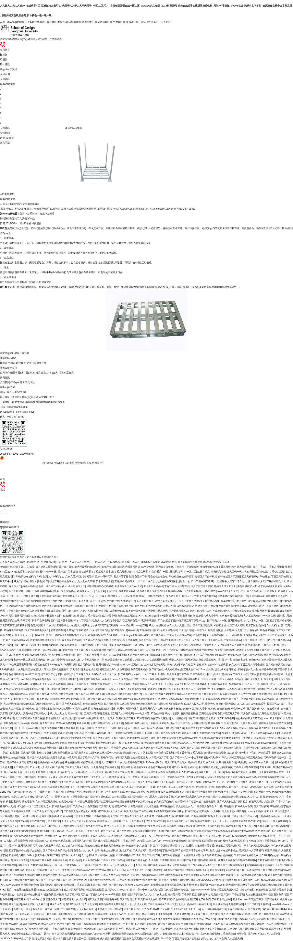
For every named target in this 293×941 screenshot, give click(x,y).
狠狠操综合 (262, 889)
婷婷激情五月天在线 (277, 596)
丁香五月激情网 (58, 928)
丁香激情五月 (189, 894)
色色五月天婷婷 (39, 928)
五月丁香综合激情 (121, 684)
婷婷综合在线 (65, 738)
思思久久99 (195, 796)
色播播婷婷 (43, 762)
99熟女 (266, 728)
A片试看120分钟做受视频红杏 (185, 698)
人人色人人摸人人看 (135, 904)
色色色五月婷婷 (156, 767)
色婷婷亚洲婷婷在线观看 (118, 659)
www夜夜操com (280, 904)
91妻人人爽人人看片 (112, 875)
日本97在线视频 (40, 620)
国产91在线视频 (225, 718)
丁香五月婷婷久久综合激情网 (233, 679)
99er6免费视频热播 (255, 875)
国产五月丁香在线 (60, 870)
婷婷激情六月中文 (193, 933)
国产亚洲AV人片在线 (129, 674)
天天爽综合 (37, 914)
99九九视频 (179, 747)
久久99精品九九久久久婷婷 (63, 576)
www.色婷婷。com (149, 645)
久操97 (59, 767)
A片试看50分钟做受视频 (180, 649)
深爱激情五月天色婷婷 (131, 796)
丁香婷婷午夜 (69, 747)
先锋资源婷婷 (65, 733)
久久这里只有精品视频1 (272, 772)
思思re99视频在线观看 (77, 708)
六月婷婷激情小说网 (269, 816)
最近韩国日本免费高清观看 (121, 591)
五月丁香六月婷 (187, 601)
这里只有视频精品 (218, 786)
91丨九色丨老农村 (179, 914)
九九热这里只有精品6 (246, 630)
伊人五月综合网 (55, 659)
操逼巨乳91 (273, 703)
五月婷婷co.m (257, 596)
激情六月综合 (261, 713)
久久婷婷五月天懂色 (47, 801)
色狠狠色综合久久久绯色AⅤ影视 (92, 933)
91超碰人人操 (73, 659)
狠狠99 (168, 747)
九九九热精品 (68, 591)
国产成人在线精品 (72, 703)
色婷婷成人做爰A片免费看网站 (142, 791)
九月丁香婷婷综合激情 (120, 733)
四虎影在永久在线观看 (85, 806)
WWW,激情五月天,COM (112, 870)
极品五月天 (102, 865)
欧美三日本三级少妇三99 (177, 708)
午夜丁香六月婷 (248, 816)
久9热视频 (42, 830)
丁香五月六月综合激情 (252, 664)
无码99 (82, 747)
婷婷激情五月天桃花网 (109, 821)
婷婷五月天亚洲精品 (228, 889)
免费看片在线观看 (227, 596)
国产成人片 (223, 801)
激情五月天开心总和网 (50, 674)
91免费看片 (155, 571)
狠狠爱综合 (94, 566)
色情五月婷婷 (92, 919)
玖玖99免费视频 (246, 689)
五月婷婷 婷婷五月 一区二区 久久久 (133, 581)
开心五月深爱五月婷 (19, 591)
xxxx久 (153, 698)
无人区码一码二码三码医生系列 (244, 571)
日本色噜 (251, 840)
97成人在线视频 (157, 625)
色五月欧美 (10, 772)
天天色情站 (247, 713)
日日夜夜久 (101, 596)
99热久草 (124, 889)
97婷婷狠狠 (143, 718)
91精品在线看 (140, 571)
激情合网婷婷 (86, 576)
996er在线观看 (154, 762)
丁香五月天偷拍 (279, 576)
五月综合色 (42, 708)
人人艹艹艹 (244, 693)
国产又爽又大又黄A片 (20, 713)
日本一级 (239, 875)
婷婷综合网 (155, 850)
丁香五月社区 (118, 738)
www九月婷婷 (141, 713)
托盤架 (3, 54)
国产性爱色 (254, 909)
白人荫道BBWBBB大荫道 (155, 909)
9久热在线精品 (252, 821)
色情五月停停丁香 (252, 640)
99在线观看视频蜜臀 (20, 664)
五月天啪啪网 (261, 806)
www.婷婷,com (217, 884)
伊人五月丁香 (252, 684)
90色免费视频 (267, 630)
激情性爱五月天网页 (69, 689)
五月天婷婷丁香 (86, 865)
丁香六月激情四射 (200, 752)
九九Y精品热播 (237, 840)
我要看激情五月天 (126, 718)
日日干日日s (20, 728)
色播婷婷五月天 (71, 596)
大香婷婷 (229, 630)
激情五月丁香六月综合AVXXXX (171, 742)
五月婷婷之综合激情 (47, 566)
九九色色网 (6, 659)
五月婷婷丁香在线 (123, 576)
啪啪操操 (55, 698)
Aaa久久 (226, 733)
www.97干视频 (112, 894)
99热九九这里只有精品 (110, 909)
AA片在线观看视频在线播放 (169, 811)
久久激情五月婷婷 (190, 855)
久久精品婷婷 (178, 718)
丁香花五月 (146, 752)
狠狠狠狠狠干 (236, 684)
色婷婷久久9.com (92, 782)
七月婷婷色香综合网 (96, 733)
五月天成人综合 (280, 830)
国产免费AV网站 (162, 835)
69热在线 (42, 576)
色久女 (220, 919)
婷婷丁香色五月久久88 (105, 796)
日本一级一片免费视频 (64, 865)
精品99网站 (148, 914)
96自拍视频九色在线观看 (189, 919)
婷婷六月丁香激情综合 (95, 605)
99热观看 (5, 894)
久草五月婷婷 (210, 796)
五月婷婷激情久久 (155, 596)
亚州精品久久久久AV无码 (128, 586)
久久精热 (153, 860)
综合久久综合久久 (264, 747)
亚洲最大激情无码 (27, 845)
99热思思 (242, 762)
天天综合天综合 (256, 919)
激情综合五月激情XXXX (131, 615)
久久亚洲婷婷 (218, 689)
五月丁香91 (259, 566)
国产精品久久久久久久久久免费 (137, 816)
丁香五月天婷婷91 (16, 610)
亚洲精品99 (163, 640)
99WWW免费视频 (65, 723)
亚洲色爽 (119, 919)
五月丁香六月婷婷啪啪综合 (230, 865)
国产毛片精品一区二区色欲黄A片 (134, 928)
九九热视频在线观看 (165, 581)
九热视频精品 (236, 904)
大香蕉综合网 (20, 840)
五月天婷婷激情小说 (280, 889)
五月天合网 (151, 879)
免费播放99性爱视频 (24, 830)
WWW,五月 (31, 674)
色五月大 (269, 811)
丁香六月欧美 (92, 830)
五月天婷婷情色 (262, 791)
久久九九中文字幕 (93, 826)
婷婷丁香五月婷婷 (269, 605)
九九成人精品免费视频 (16, 689)
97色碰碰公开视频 (124, 801)
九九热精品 (156, 889)
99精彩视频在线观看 (273, 777)
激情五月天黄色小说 (84, 664)
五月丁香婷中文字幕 (89, 757)
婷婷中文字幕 (108, 830)
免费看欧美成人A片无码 (63, 757)
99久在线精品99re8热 (106, 752)
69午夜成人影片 (256, 601)
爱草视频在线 (58, 630)
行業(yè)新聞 (7, 137)
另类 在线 (128, 923)
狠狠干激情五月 (227, 879)
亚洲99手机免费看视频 (251, 884)
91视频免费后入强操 (52, 894)
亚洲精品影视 (87, 791)
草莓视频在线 (167, 806)
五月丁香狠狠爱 (268, 591)
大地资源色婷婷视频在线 (232, 796)
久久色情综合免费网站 (188, 645)
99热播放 (265, 576)
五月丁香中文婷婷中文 (65, 679)
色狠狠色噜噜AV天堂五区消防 (275, 723)
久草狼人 (255, 679)
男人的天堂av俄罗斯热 (234, 811)
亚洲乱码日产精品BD (37, 870)
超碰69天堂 (107, 757)
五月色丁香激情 (201, 899)
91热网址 (92, 747)
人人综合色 (117, 723)
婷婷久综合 (264, 830)
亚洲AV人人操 (7, 806)
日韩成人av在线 (243, 806)
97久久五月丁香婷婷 (169, 620)
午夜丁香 (25, 620)
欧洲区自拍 (263, 689)
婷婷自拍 (227, 674)
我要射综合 (107, 919)
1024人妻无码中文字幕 (39, 855)
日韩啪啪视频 (239, 835)
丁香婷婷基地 (93, 615)
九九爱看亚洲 (128, 601)
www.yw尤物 (13, 884)
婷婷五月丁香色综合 (110, 747)
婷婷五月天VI (41, 693)
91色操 (65, 796)
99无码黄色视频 (228, 728)
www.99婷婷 (148, 566)
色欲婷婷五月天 (139, 757)
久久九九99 (91, 904)
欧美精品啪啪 (218, 571)
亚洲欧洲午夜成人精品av (276, 640)
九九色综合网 (249, 826)
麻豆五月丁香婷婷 (191, 620)
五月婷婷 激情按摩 (84, 914)
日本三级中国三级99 (202, 581)
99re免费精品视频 (163, 752)
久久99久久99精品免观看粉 (221, 762)
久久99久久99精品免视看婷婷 (237, 923)
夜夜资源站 (147, 742)
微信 (146, 540)
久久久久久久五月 (23, 919)
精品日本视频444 (277, 693)
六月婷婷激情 (16, 708)
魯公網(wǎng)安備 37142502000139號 (21, 462)
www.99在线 (268, 615)
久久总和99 (88, 855)
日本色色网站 (132, 742)
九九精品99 (138, 821)
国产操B (252, 933)
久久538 (36, 811)
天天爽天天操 (225, 605)
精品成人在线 (25, 693)
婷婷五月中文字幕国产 (251, 850)
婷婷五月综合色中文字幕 (194, 850)
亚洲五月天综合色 (180, 879)
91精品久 (16, 747)
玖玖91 (262, 933)
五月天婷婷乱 (116, 884)
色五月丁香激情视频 (188, 566)
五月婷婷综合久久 (276, 581)
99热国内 (86, 835)
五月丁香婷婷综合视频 (172, 777)
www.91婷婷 (143, 884)
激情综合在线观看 (72, 605)
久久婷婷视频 (126, 713)
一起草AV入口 (249, 752)
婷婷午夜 (227, 659)
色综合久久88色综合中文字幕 (71, 635)
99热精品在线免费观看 (181, 576)
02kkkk (140, 596)
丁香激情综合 (228, 933)
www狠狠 (168, 840)
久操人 (104, 654)
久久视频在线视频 (227, 693)
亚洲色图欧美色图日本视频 (179, 884)
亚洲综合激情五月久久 (28, 782)
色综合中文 (63, 772)
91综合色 (139, 733)
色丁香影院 (201, 884)
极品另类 (55, 610)
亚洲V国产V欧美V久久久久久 (107, 811)
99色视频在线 (71, 762)
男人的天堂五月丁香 (178, 674)
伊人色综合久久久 (185, 806)
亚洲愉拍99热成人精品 (34, 654)
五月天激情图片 (65, 933)
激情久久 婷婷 (53, 703)
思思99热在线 (55, 645)
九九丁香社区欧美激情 (148, 865)
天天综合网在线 (61, 919)
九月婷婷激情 (225, 875)
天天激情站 (232, 884)
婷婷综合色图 (184, 899)
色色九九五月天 (22, 909)
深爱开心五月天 (51, 899)
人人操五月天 (199, 640)
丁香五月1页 (101, 645)
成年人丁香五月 (82, 620)
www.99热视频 (207, 889)
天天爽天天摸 (55, 777)
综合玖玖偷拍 (247, 889)
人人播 (48, 840)
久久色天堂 (6, 767)
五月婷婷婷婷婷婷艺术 (187, 679)
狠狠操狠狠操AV (97, 635)
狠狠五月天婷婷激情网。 (229, 845)
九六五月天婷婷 (252, 615)
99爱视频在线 (117, 610)
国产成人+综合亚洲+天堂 (130, 879)
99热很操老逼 (163, 816)
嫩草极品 (39, 601)
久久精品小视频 (275, 919)
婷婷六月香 (59, 938)
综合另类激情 (130, 640)
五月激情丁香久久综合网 (66, 855)
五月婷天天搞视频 (73, 889)
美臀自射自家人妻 (247, 586)
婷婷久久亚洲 (274, 601)
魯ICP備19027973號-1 (48, 453)
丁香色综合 (265, 649)
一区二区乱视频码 (172, 571)
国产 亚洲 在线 (98, 601)
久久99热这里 (20, 767)
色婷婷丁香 (141, 576)
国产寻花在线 (156, 669)
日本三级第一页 (142, 835)
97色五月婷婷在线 (26, 777)
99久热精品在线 (62, 840)
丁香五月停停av (227, 566)
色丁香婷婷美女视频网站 (271, 586)
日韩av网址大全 (185, 605)
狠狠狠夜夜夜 (240, 659)
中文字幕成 (240, 605)
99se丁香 (166, 938)
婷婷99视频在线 (43, 919)
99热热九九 (213, 826)
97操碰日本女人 (117, 728)
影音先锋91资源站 (212, 855)
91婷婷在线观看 (83, 801)
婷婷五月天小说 (66, 571)
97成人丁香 (24, 938)
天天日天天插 (244, 566)
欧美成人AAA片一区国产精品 (125, 914)
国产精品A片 (272, 899)
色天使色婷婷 (66, 801)
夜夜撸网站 (204, 894)
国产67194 (50, 933)
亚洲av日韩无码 (103, 576)
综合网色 (210, 703)
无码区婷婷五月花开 (212, 747)
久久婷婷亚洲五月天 (38, 610)
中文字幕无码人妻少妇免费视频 (215, 767)
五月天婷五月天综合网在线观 (143, 654)
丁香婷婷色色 (112, 767)
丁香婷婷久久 (41, 713)
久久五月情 (107, 762)
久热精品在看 (239, 733)
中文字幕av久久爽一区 (261, 762)
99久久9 (203, 870)
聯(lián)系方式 (7, 387)
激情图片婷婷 (106, 649)
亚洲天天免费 (22, 615)
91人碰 (219, 806)
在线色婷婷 (10, 723)
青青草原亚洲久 (167, 899)
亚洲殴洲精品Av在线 (151, 708)
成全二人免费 (176, 659)
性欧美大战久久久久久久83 (73, 693)
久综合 (120, 860)
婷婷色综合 (141, 605)
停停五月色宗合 (205, 806)
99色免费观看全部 (68, 728)
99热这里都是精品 (41, 679)
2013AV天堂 (6, 615)
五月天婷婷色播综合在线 (247, 855)
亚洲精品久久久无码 (41, 684)
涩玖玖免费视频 (82, 738)
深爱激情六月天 (256, 581)
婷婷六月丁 (32, 791)
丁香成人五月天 (12, 654)
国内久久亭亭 (103, 791)
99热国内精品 (20, 581)
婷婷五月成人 (221, 625)
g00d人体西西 (129, 747)
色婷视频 (228, 855)
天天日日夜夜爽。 (165, 566)
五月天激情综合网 (202, 625)
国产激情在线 (68, 909)
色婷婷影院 (36, 625)
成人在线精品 (18, 894)
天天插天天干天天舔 (211, 791)
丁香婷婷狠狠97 (171, 850)
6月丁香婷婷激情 (80, 786)
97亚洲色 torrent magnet (120, 635)
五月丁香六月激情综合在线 (57, 850)
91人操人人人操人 (116, 689)
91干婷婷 (241, 933)
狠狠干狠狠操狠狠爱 (113, 566)
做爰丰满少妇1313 (52, 811)
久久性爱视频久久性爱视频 (30, 718)
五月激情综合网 (215, 635)
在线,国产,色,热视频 (73, 615)
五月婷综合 (191, 821)
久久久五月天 (149, 674)
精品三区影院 (194, 718)
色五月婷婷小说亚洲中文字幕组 (148, 772)
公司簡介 (5, 372)
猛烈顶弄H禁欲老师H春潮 (149, 830)
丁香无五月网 (71, 791)
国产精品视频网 (279, 826)
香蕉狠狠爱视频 (189, 713)
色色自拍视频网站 (92, 703)
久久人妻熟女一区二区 (256, 620)
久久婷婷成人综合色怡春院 (85, 845)
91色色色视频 (193, 782)
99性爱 (164, 615)
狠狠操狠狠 (223, 708)
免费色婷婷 (80, 879)
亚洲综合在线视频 (225, 649)
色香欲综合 (87, 689)
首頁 (2, 22)
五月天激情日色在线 (82, 752)
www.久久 (271, 733)
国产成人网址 (237, 625)
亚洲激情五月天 (76, 586)
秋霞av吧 (177, 703)
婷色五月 (243, 596)
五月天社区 (265, 767)
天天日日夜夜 (251, 904)
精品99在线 (204, 821)
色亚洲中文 (133, 738)
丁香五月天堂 (94, 879)
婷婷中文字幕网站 (51, 605)
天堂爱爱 (82, 566)
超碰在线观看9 (84, 571)
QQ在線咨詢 (7, 527)
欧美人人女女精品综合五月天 (108, 620)
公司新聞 (5, 132)
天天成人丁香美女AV (92, 894)
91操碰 (78, 698)
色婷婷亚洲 (67, 698)
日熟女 (49, 581)
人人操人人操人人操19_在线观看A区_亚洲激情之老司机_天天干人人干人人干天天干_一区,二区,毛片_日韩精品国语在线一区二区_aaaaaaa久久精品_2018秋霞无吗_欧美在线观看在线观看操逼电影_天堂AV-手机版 (114, 561)
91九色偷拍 (268, 698)
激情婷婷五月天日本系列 (261, 835)
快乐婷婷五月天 (91, 698)
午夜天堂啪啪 (24, 649)
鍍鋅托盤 (5, 64)
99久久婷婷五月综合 (233, 757)
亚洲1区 (253, 772)
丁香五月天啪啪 (275, 566)
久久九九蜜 (161, 894)
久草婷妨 (226, 601)
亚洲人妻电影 (37, 581)
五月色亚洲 (263, 845)
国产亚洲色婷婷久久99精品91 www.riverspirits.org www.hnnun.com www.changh (234, 742)
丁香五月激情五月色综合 (185, 938)
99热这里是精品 (208, 875)
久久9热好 (21, 669)
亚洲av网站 (175, 615)
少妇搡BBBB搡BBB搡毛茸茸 (277, 909)
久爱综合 (164, 723)
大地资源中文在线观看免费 (150, 826)
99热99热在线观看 (210, 733)
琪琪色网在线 (167, 645)
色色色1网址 (155, 605)
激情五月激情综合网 (250, 728)
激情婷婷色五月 (8, 566)
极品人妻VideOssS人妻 (116, 782)
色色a (142, 640)
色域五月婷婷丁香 (100, 723)
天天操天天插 (171, 684)
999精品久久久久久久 (261, 786)
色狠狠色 (156, 870)
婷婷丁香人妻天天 (163, 928)
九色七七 (151, 640)
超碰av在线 (132, 630)
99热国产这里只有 (100, 684)
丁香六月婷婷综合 (237, 909)
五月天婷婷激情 (110, 777)
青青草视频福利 (50, 816)
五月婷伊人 (134, 728)
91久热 (239, 821)
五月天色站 (194, 840)
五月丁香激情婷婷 (255, 625)
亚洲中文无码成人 (277, 635)
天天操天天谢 (125, 698)
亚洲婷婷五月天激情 (40, 860)
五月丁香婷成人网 (200, 674)
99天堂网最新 (185, 830)
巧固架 (3, 59)
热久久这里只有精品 (50, 845)
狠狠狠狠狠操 (199, 786)
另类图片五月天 (23, 786)
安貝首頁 (5, 49)
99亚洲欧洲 (82, 723)
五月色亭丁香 (268, 645)
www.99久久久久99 (227, 591)
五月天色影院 (192, 693)
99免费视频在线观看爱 (230, 830)
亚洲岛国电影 (103, 664)
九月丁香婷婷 (72, 894)
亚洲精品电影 (217, 870)
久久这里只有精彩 (99, 630)
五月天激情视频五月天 (122, 865)
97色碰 (10, 718)
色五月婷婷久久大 (268, 914)
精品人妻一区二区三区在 (46, 909)
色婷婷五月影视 (164, 728)
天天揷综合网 (277, 689)
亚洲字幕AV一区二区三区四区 (218, 782)
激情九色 (214, 850)
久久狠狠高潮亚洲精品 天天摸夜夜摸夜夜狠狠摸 (68, 742)
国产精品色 (7, 914)
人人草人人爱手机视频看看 (54, 669)
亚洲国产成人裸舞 (176, 767)
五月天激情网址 (278, 821)
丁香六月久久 (283, 801)
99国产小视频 (101, 610)
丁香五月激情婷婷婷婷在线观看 (157, 679)
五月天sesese (240, 899)
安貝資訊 (5, 79)
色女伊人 (78, 733)
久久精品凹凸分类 (164, 801)
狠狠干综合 (6, 645)
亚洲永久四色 (282, 747)
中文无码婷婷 (245, 791)
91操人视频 (37, 615)
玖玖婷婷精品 (65, 914)
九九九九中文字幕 (85, 581)
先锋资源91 (101, 728)
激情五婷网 (66, 816)
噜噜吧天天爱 (122, 757)
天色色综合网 (90, 669)
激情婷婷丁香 (119, 806)
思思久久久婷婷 (70, 610)
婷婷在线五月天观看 (229, 576)
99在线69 (57, 664)
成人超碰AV (233, 752)
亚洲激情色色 (270, 796)
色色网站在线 (16, 674)
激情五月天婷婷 (139, 669)
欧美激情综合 (75, 928)
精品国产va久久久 (230, 826)
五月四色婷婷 (132, 620)
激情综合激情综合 (63, 884)
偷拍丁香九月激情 (160, 718)
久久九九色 (6, 728)
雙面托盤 (31, 362)
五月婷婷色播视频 (10, 816)
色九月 (182, 904)
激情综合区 (192, 870)
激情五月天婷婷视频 (206, 576)
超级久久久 (206, 938)
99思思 (67, 664)
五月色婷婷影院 (26, 826)
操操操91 (130, 884)
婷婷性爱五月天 (196, 762)
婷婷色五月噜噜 (282, 679)
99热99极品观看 (169, 791)
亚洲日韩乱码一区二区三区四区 (66, 830)
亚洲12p (57, 889)
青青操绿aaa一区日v (208, 923)
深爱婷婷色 (127, 767)
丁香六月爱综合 (123, 571)
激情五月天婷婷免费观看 (268, 870)
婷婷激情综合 (218, 752)
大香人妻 (163, 693)
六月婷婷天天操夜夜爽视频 (171, 738)
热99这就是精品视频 (58, 786)
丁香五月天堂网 (82, 816)
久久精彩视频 (278, 728)
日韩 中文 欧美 (26, 566)
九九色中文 (146, 664)
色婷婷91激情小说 (134, 723)
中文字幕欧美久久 (209, 728)
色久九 (65, 845)
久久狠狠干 (19, 791)
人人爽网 (216, 811)
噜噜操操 (229, 806)
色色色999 (254, 659)
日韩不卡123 (209, 591)
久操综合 (216, 674)
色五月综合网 (25, 601)
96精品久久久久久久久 (104, 674)
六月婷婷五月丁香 (159, 757)
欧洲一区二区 (75, 713)
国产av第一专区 (48, 571)
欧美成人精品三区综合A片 (138, 811)
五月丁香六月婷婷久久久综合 (57, 879)
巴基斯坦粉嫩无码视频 (186, 928)
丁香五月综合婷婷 (221, 899)
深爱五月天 (15, 586)
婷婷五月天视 (111, 826)
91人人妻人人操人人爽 (42, 767)
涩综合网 (100, 689)
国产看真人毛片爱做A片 (77, 811)
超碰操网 (201, 664)
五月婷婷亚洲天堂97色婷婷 (277, 865)
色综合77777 (23, 928)
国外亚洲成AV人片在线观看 (114, 669)
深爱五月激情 (141, 698)
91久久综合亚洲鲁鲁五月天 (130, 762)
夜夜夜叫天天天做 (226, 703)
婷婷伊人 (163, 698)
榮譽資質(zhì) (17, 372)
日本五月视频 (127, 826)
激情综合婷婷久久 (129, 752)
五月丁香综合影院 (267, 840)
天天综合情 (76, 669)
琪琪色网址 (159, 664)
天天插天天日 (132, 566)
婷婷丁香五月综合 (181, 640)
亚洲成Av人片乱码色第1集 (14, 684)
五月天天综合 (96, 772)
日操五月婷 (93, 875)
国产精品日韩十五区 (62, 620)
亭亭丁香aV (230, 791)
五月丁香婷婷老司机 (281, 620)
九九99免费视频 (117, 654)
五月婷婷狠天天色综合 (278, 664)
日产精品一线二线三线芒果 (201, 801)
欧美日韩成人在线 (148, 899)
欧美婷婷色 (268, 659)
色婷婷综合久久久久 (95, 928)
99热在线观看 (258, 703)
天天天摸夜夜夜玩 (86, 909)
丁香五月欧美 (53, 821)
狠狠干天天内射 (14, 875)
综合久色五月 (107, 718)
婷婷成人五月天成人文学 (121, 596)
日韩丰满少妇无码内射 (197, 811)
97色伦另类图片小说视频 (46, 591)
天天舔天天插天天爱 (205, 830)
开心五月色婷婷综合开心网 (51, 826)
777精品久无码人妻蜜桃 (231, 645)
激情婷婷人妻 (56, 708)
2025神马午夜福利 (93, 640)
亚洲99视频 (191, 659)
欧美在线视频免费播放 (103, 708)
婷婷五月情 (251, 914)
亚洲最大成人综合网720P (210, 615)
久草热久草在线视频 (77, 630)
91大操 (7, 840)
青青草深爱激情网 (71, 640)
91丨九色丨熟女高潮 (246, 723)
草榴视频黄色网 (53, 615)
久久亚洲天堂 (235, 938)
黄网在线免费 (259, 693)
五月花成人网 (22, 914)
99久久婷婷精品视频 (171, 591)
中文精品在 (57, 762)
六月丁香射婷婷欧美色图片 (56, 782)
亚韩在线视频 (37, 821)
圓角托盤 (42, 362)
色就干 (111, 928)
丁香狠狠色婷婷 (100, 816)
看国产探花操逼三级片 (128, 855)
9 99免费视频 (7, 669)
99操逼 (34, 723)
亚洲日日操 (189, 615)
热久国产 (222, 840)
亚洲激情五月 (109, 713)
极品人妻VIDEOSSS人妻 (72, 875)
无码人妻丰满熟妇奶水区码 (264, 674)
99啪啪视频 (276, 806)
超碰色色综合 (103, 742)
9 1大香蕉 (95, 777)
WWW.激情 (286, 914)
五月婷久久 (133, 870)
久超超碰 (77, 782)
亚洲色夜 (33, 669)
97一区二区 (190, 571)
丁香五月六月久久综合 (77, 767)
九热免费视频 (18, 757)
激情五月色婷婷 (189, 889)
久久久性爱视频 (187, 845)
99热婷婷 (172, 826)
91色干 (126, 821)
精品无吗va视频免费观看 (277, 654)
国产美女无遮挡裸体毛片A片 (102, 899)
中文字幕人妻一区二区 (218, 835)
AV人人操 (210, 919)
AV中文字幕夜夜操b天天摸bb (204, 757)
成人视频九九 (109, 698)
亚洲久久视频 (165, 782)
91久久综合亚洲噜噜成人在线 (60, 625)
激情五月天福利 (132, 909)
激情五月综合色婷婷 (47, 875)
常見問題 (5, 142)
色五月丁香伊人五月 (273, 571)
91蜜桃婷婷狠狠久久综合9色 (45, 640)
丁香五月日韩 (82, 884)
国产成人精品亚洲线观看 (106, 840)
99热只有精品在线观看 (136, 875)
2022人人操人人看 (194, 703)
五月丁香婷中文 (178, 757)
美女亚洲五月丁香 (180, 723)
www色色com (253, 777)
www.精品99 (126, 625)
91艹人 (150, 919)
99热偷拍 (117, 664)
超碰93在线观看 (181, 816)
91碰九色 (30, 708)
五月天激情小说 (30, 879)
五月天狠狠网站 (250, 576)
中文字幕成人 (176, 693)
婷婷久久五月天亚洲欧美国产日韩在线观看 (253, 928)
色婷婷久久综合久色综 (121, 605)
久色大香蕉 (71, 645)
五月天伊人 (111, 889)
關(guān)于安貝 (8, 69)
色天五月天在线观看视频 (143, 782)
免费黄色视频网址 (204, 649)
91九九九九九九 (58, 713)
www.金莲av (157, 875)
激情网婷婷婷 (253, 865)
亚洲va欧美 (23, 723)
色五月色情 (152, 933)
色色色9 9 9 (140, 767)
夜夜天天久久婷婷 (81, 840)
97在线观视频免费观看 (215, 698)
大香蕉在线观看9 (42, 664)
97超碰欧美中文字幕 (22, 698)
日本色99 (179, 782)
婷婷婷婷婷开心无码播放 (100, 586)
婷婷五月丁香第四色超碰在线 (245, 698)
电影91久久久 (18, 796)
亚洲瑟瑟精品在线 (10, 620)
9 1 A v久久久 (155, 684)
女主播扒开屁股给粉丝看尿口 (207, 723)
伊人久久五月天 (23, 635)
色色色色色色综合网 (148, 591)
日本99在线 (35, 899)
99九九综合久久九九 (77, 601)
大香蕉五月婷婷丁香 (93, 659)
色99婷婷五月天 (283, 762)
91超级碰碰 (180, 840)
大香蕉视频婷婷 (192, 591)
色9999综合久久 (74, 904)
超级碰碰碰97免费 (30, 923)
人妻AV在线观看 (99, 786)
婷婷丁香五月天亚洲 (88, 654)
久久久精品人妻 (275, 625)
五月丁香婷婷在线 (18, 850)
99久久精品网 (187, 664)
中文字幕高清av (232, 640)
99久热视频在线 (144, 801)
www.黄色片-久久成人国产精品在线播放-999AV (213, 738)
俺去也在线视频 (109, 850)
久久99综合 (162, 914)
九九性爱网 (51, 728)
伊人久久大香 (48, 923)
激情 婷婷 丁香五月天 (51, 791)
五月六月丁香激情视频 (167, 855)
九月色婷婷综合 (125, 830)
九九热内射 (97, 767)
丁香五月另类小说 (103, 571)
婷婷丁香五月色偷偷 (136, 860)
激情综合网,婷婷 (150, 777)
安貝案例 (5, 74)
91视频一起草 (238, 708)
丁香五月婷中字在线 (171, 654)
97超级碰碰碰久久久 (171, 933)
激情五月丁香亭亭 (130, 777)
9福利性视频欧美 (89, 718)
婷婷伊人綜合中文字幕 (117, 772)
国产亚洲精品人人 (178, 610)
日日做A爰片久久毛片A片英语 (43, 796)
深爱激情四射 (252, 645)
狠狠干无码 (255, 801)
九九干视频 (10, 703)
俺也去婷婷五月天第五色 (248, 718)
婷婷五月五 (204, 772)
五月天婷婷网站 (92, 713)
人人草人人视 (254, 796)
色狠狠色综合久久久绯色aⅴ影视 (245, 654)
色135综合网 (152, 615)
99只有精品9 (185, 826)
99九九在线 (40, 786)
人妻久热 (232, 689)
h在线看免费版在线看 (24, 889)
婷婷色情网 (6, 919)
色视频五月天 (54, 747)
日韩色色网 (50, 914)
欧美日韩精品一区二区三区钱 (82, 938)
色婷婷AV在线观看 (218, 664)
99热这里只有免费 (13, 630)
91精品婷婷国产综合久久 (204, 816)
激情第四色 (125, 850)
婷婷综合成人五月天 (225, 586)
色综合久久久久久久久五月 (181, 689)
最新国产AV (46, 884)
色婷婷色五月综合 (103, 801)
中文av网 (23, 821)
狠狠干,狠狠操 (272, 850)
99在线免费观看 (194, 777)
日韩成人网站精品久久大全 (130, 649)
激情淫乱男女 (284, 615)
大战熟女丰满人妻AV (254, 635)
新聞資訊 (32, 213)
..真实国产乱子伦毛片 (175, 762)
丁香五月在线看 (256, 733)
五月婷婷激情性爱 (149, 630)
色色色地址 (59, 684)
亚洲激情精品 (281, 894)
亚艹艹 (14, 679)
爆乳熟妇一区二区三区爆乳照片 (34, 806)
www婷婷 (14, 923)
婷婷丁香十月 (181, 752)
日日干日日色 (18, 742)
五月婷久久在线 (101, 738)
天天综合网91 (140, 850)
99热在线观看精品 (41, 865)
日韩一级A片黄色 (249, 591)
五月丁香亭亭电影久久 (37, 630)
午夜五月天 (87, 596)
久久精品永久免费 (264, 738)
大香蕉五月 (201, 630)
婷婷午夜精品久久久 (201, 610)
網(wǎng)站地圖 (15, 22)
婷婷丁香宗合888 (139, 889)
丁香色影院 (51, 689)
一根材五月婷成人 (30, 816)
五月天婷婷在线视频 (146, 923)
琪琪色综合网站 (221, 610)
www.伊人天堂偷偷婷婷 (174, 865)
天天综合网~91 (53, 835)
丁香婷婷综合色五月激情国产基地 (22, 605)
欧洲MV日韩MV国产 (128, 708)
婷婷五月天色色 (254, 757)
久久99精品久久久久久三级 (185, 909)
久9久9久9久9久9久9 (45, 738)
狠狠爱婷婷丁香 (205, 845)
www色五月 (141, 625)
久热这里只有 (127, 703)
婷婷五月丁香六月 (238, 786)
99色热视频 (199, 635)
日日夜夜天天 (33, 742)
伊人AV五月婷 (130, 664)
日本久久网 (250, 845)
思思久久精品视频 (155, 821)
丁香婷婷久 (247, 738)
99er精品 (253, 605)
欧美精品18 (276, 713)
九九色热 (100, 591)
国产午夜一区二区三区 (21, 738)
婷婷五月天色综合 (181, 835)
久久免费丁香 (144, 845)
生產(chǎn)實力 (49, 372)
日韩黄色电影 (152, 733)
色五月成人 (242, 782)
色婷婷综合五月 (71, 835)
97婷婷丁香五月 (29, 596)
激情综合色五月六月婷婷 (30, 703)
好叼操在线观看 (150, 938)
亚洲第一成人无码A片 (44, 649)
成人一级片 (118, 742)
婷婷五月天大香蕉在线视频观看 (199, 596)
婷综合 (265, 821)
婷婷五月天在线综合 (78, 684)
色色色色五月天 (144, 703)
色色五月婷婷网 (65, 923)
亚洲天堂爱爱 (282, 811)
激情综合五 (190, 654)
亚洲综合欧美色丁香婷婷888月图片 (237, 860)
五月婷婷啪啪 (85, 645)
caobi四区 (25, 679)
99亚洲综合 (15, 879)
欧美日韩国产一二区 (249, 879)
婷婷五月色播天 (190, 733)
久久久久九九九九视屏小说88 (126, 786)
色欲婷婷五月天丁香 (210, 659)
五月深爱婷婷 (209, 840)
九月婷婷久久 (140, 659)
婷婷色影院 (28, 904)
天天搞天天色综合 (214, 777)
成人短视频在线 (173, 669)
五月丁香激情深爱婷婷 (165, 845)
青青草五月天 (47, 723)
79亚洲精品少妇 (270, 855)
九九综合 (29, 875)
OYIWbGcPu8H (8, 938)
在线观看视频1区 (158, 659)
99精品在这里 (148, 738)
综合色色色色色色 (158, 576)
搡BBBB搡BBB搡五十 (280, 610)
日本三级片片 (149, 693)
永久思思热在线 (153, 796)
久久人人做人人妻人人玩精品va (79, 821)
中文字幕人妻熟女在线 (179, 635)
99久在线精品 (189, 772)
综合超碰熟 (35, 850)
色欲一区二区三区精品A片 (52, 586)
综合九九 (242, 581)
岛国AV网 (27, 747)
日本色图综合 (53, 718)
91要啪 (162, 674)
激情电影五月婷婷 (42, 938)
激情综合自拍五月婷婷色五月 (27, 933)
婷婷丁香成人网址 (90, 762)
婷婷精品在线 (142, 635)
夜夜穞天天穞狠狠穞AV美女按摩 (118, 845)
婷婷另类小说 (29, 586)
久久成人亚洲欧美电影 (118, 693)
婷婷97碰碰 (193, 747)
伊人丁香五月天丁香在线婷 (205, 914)
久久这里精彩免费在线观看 (212, 654)
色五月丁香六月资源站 (76, 777)
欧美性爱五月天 (85, 591)
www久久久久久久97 (166, 601)
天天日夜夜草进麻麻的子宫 (14, 625)
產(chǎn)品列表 (8, 358)
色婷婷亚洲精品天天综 (199, 904)
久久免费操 (32, 571)
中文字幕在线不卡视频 (86, 649)
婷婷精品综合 (36, 840)
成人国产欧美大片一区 (214, 620)
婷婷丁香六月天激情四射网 (21, 762)
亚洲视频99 (192, 728)
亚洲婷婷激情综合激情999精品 (128, 933)
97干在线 (145, 870)
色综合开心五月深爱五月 (77, 674)
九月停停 (136, 693)
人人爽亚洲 (42, 904)
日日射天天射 (65, 649)
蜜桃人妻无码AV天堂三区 (62, 654)
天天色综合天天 (278, 782)
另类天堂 (229, 723)
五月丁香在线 (208, 693)
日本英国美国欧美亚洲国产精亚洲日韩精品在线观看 (188, 860)
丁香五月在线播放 (10, 752)
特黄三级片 (199, 835)
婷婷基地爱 (101, 914)
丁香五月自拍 (86, 728)
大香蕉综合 (50, 733)
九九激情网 (268, 801)
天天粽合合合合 (29, 884)
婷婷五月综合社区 (94, 889)
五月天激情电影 (128, 899)
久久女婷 (234, 664)
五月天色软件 (190, 669)
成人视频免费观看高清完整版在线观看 (120, 938)
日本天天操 (148, 855)
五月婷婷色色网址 (64, 581)
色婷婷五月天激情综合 (12, 870)
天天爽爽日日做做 (229, 816)
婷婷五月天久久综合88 (74, 899)
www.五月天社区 (273, 718)
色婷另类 (192, 767)
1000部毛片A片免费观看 (193, 684)
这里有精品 (203, 571)
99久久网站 (99, 835)
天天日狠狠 (218, 772)
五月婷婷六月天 (99, 884)
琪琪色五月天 (256, 899)
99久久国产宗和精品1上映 (123, 645)
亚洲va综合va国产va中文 (84, 870)
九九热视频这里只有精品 (119, 835)
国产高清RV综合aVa (17, 640)
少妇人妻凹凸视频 (235, 777)
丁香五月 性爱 (240, 674)
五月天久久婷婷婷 (153, 586)
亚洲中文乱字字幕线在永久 (214, 928)
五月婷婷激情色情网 (50, 596)
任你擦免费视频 (233, 615)
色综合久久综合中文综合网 (238, 747)
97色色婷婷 (157, 713)
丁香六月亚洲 (208, 679)
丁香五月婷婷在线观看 (246, 767)
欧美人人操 (173, 664)
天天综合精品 (186, 630)
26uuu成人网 (206, 669)
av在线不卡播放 (229, 850)
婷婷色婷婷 (170, 830)
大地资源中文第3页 (225, 581)
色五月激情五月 (238, 801)
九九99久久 (243, 703)
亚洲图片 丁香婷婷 (46, 772)
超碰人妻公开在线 (46, 752)
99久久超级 (15, 904)
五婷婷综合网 (60, 860)
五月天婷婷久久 (145, 601)
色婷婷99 (180, 801)
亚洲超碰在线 (235, 620)
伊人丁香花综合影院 (202, 586)
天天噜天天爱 (28, 752)
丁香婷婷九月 (209, 645)
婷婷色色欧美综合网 (89, 679)
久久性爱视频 (151, 806)
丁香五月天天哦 (25, 772)
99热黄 (10, 635)
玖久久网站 (273, 933)
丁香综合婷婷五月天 (81, 796)
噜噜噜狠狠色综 (208, 566)
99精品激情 (232, 870)
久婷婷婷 (42, 777)
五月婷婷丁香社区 (189, 791)
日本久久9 (266, 679)
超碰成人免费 (44, 889)
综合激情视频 (215, 630)
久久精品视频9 (172, 889)
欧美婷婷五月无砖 (221, 894)
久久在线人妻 (215, 640)
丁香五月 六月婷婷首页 (176, 586)
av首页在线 (118, 791)
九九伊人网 (263, 826)
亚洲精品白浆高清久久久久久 (137, 894)
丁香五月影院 (128, 840)
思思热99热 (221, 669)
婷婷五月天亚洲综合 (206, 605)
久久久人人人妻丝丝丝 (179, 625)
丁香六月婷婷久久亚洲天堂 (162, 904)
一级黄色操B (41, 698)
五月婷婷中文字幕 (20, 811)
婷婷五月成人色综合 (38, 757)
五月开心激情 (246, 870)
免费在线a (39, 747)
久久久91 (42, 645)
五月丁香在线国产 (267, 860)
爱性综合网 (28, 801)
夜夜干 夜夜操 (149, 620)
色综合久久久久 (82, 850)
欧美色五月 (209, 718)
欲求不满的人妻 (104, 581)
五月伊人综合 (199, 708)
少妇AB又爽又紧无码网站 (105, 625)
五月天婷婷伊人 (79, 772)
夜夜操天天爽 (259, 610)
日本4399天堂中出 (44, 635)
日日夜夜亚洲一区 (155, 649)
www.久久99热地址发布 (125, 679)
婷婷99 (12, 845)
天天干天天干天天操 (223, 821)
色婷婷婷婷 (174, 894)
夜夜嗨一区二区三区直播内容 (29, 659)
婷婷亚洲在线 (74, 826)
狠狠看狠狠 (157, 884)
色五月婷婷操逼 (168, 630)
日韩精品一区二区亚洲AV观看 (270, 923)
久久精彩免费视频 (137, 689)
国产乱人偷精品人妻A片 (201, 865)
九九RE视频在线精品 (232, 914)
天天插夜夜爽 (188, 923)
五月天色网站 (111, 703)
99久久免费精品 (112, 640)
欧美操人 (107, 679)
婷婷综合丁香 (97, 693)
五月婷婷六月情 (17, 855)
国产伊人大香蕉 (189, 875)
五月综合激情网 (207, 713)
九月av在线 (220, 938)
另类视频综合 (114, 923)
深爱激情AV (203, 689)
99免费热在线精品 (26, 576)
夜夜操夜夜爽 (13, 801)
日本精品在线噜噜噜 (174, 870)
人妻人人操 (169, 605)
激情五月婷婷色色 (55, 601)
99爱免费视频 (172, 875)
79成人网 (179, 728)
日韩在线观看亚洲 (218, 684)
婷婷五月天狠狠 (67, 566)
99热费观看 (264, 752)
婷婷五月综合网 (19, 860)
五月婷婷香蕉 (109, 615)
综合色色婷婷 (239, 601)
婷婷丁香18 (149, 786)
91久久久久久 (56, 904)
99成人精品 (75, 860)
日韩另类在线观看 (62, 806)
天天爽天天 (105, 806)
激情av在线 (199, 826)
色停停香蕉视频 (267, 669)
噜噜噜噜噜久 (173, 772)
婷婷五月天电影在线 (169, 923)
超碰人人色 (184, 581)
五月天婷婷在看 (233, 635)
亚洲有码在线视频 (105, 855)
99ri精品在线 (36, 689)
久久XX (114, 816)
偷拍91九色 (77, 919)
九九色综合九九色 (170, 733)
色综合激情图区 (70, 718)
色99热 (212, 708)
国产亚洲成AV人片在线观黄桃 (263, 708)
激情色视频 (64, 752)
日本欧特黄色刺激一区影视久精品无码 (147, 610)
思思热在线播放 (156, 689)
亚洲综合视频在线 (241, 610)
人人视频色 (83, 625)
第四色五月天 (173, 596)
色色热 (54, 693)
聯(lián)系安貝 (7, 84)
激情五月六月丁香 (259, 782)
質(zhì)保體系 (33, 372)
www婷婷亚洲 (35, 728)
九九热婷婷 (152, 723)
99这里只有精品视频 (247, 649)
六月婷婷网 (113, 601)
